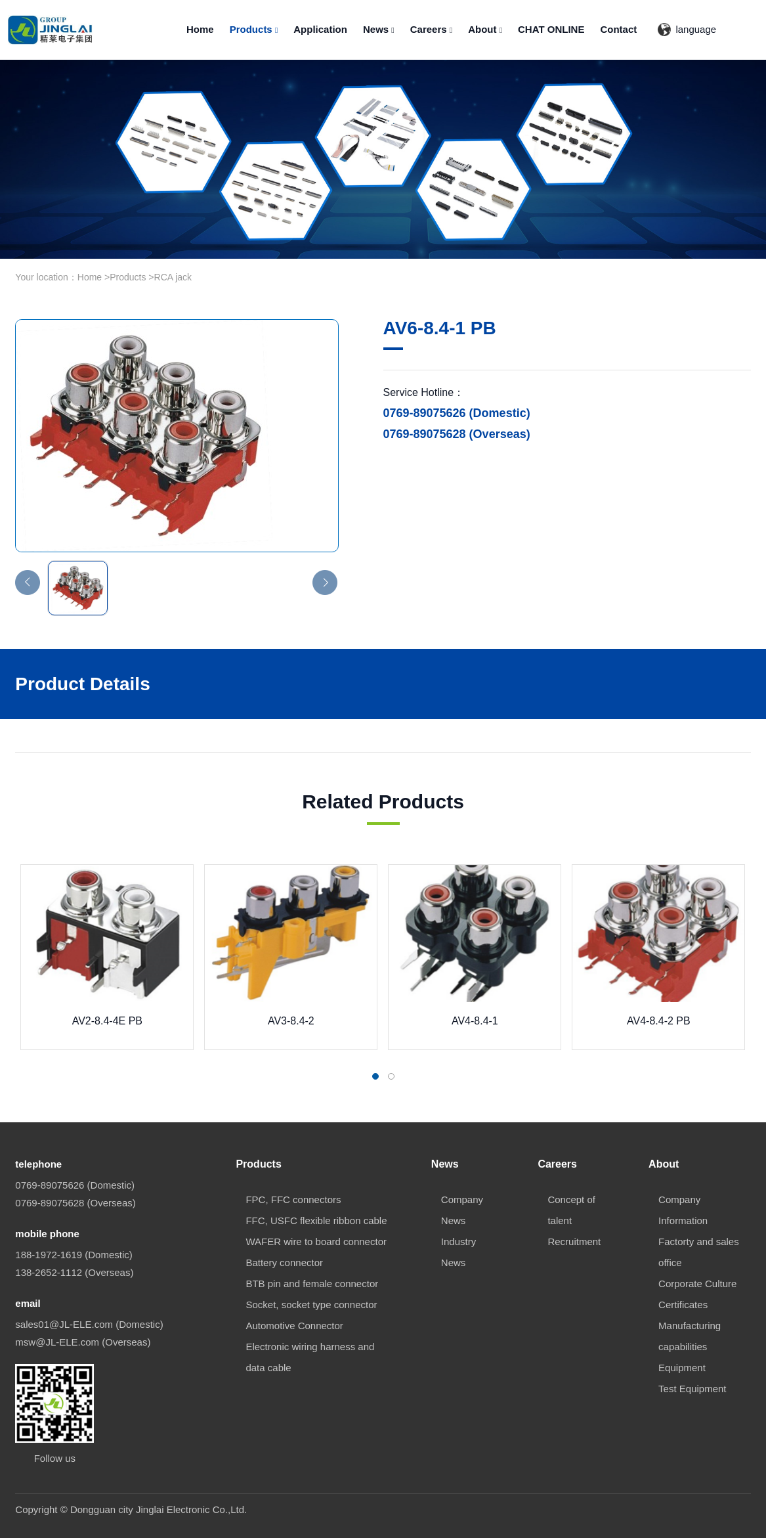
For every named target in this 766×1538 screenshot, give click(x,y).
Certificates (683, 1304)
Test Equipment (692, 1388)
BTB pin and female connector (311, 1283)
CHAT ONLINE (551, 29)
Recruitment (574, 1241)
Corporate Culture (697, 1283)
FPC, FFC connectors (293, 1199)
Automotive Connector (294, 1325)
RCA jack (173, 277)
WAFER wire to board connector (316, 1241)
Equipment (682, 1367)
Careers (431, 29)
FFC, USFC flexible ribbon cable (316, 1220)
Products (254, 29)
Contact (618, 29)
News (378, 29)
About (485, 29)
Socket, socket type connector (311, 1304)
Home (200, 29)
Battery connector (284, 1262)
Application (320, 29)
